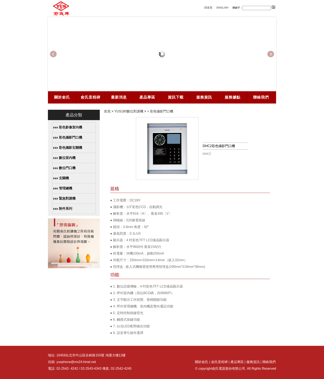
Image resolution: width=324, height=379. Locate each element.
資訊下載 (176, 97)
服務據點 (232, 97)
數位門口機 (67, 168)
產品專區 (147, 97)
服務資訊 (204, 97)
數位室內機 (67, 158)
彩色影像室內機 (70, 127)
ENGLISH (222, 7)
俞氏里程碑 (90, 97)
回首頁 (208, 7)
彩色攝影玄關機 (70, 147)
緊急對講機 (67, 198)
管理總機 (65, 188)
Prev (53, 54)
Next (270, 54)
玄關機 (64, 178)
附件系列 (65, 208)
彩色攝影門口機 (70, 137)
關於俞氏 (62, 97)
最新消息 (119, 97)
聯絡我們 (261, 97)
